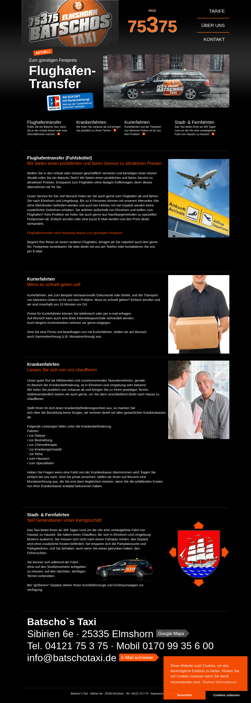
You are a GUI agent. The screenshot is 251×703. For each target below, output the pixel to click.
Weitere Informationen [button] (219, 682)
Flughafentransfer (44, 122)
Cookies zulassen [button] (226, 695)
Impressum (156, 693)
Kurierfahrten (137, 122)
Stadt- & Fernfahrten (194, 122)
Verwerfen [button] (184, 695)
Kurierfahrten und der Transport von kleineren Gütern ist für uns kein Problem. (142, 130)
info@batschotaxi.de (71, 657)
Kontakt (214, 39)
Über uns (213, 25)
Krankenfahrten (91, 122)
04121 (152, 23)
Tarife (217, 11)
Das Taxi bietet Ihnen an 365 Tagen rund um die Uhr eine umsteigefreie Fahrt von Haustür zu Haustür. (195, 130)
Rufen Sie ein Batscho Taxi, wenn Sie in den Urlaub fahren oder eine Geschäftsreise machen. (47, 130)
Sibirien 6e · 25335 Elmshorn (90, 633)
